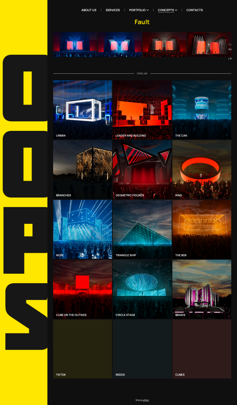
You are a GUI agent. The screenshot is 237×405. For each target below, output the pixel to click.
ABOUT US (88, 10)
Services (113, 10)
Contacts (194, 10)
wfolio (146, 400)
